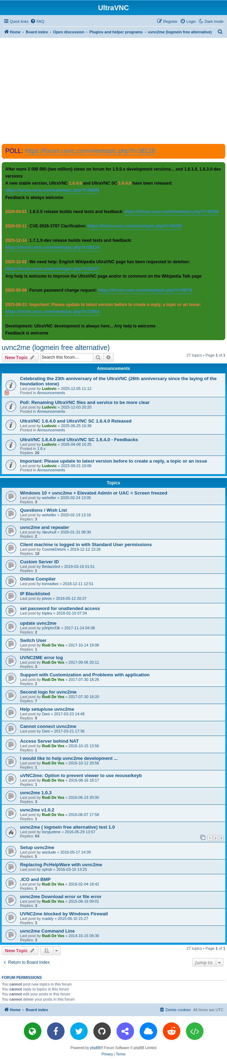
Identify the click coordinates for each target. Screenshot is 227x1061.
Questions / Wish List (43, 510)
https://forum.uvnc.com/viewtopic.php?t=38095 (52, 190)
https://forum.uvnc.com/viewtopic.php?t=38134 (52, 247)
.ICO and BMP (35, 879)
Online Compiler (38, 579)
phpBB (95, 1048)
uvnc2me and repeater (44, 527)
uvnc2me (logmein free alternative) (56, 347)
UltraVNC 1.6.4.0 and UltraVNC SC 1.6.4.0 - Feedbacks (79, 439)
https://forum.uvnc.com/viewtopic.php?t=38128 (90, 150)
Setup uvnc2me (37, 847)
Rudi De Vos (53, 645)
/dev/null (49, 532)
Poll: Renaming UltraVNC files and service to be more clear (84, 402)
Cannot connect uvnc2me (48, 726)
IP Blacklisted (35, 593)
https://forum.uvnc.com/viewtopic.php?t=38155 (135, 226)
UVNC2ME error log (41, 657)
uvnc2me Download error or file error (60, 896)
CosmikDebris (54, 549)
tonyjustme (51, 832)
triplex (47, 613)
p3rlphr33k (51, 628)
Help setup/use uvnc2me (47, 709)
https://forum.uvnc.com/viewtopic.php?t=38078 (145, 290)
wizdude (49, 852)
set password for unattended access (60, 608)
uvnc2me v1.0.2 (37, 810)
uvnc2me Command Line (47, 931)
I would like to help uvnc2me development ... (69, 758)
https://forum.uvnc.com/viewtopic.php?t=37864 (52, 311)
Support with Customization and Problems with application (84, 674)
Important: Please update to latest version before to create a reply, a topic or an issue (113, 461)
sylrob (47, 869)
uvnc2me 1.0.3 (36, 792)
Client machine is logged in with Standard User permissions (86, 544)
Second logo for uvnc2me (48, 692)
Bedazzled (51, 566)
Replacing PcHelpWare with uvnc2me (61, 864)
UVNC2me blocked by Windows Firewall (64, 913)
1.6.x (41, 448)
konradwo (50, 584)
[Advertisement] (114, 90)
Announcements (51, 393)
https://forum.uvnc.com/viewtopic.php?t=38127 (52, 268)
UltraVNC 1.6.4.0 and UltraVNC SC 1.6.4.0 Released (76, 421)
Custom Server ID (39, 561)
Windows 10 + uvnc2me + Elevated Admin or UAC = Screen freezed (93, 493)
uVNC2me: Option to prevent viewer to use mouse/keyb (81, 775)
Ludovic (49, 388)
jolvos (47, 598)
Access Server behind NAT (49, 741)
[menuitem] (37, 21)
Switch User (33, 640)
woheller (49, 498)
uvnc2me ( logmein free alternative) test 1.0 (67, 827)
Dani (46, 714)
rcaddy (47, 918)
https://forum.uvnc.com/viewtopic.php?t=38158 (172, 211)
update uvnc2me (38, 623)
